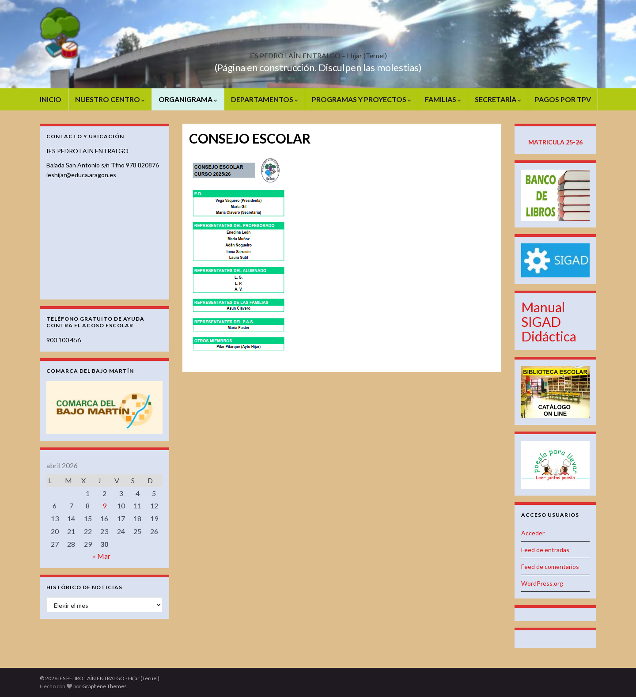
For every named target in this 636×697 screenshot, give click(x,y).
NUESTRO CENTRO (110, 99)
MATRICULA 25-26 (555, 142)
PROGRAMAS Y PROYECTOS (361, 99)
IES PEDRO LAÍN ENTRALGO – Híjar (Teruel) (318, 52)
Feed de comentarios (550, 566)
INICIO (50, 99)
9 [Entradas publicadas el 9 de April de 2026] (104, 505)
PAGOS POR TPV (563, 99)
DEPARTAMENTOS (264, 99)
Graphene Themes (104, 686)
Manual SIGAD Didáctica (548, 321)
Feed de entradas (545, 549)
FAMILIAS (443, 99)
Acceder (533, 533)
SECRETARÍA (498, 99)
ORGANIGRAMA (188, 99)
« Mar (101, 556)
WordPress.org (542, 583)
